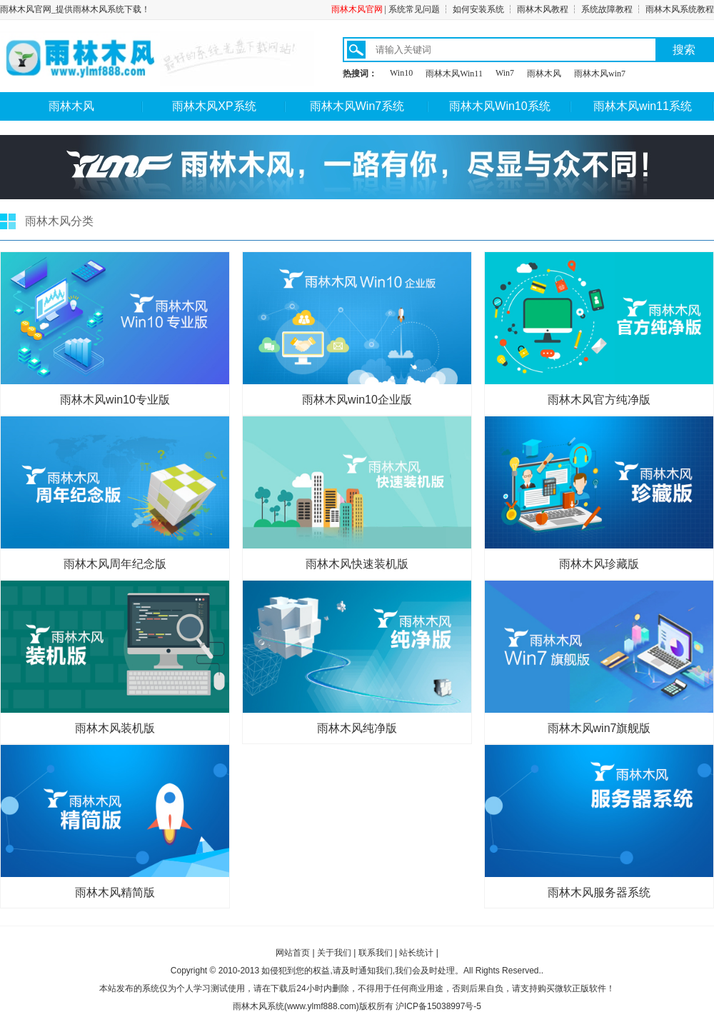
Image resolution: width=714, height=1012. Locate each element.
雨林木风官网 (357, 9)
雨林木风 (544, 74)
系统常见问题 (414, 9)
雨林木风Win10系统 (499, 106)
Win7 (505, 73)
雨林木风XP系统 (214, 106)
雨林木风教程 (542, 9)
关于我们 (334, 953)
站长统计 (416, 953)
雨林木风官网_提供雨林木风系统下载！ (75, 9)
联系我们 (375, 953)
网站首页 (293, 953)
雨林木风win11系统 (642, 106)
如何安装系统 (478, 9)
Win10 (401, 73)
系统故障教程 (607, 9)
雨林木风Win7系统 (357, 106)
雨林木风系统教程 (679, 9)
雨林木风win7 (599, 74)
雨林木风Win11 (454, 74)
